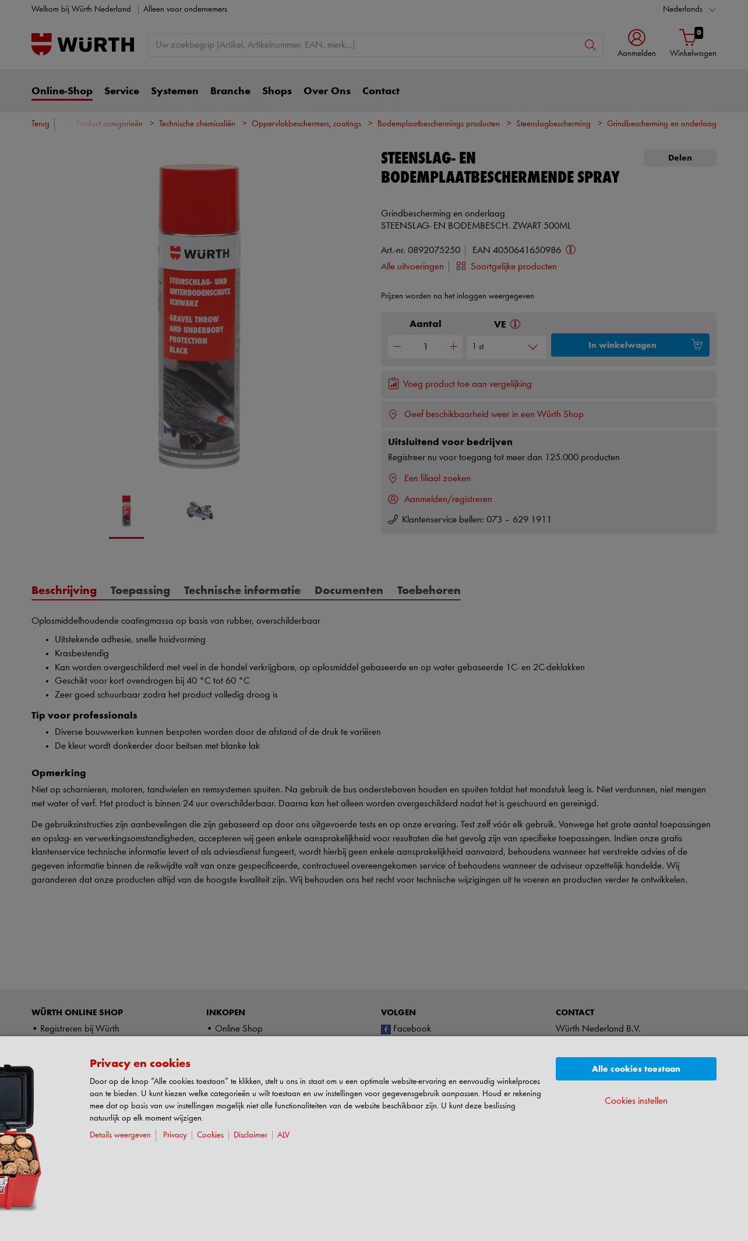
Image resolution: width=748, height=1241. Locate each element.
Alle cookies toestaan (636, 1069)
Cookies (210, 1135)
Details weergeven (120, 1135)
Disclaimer (250, 1135)
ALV (283, 1135)
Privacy (175, 1135)
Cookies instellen (636, 1101)
